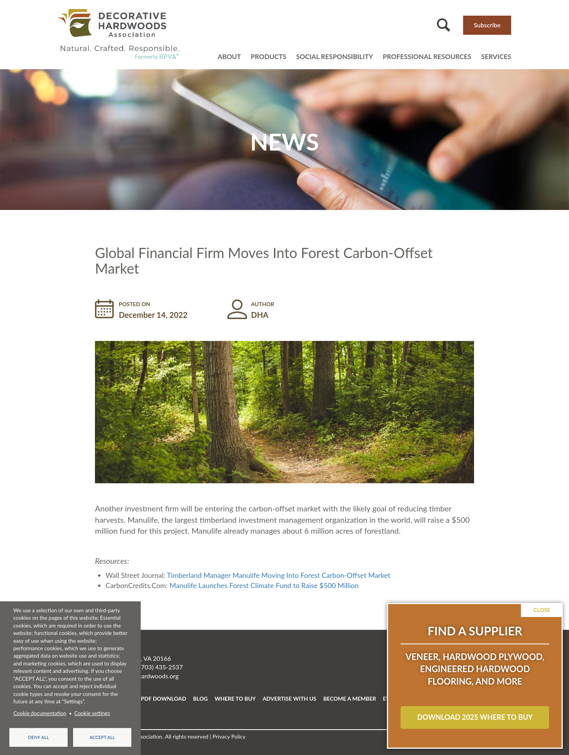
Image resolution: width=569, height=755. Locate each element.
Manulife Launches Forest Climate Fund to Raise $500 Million (264, 585)
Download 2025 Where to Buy (474, 717)
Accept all (102, 737)
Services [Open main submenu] (496, 56)
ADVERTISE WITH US (290, 698)
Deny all (38, 737)
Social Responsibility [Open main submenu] (334, 56)
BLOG (200, 698)
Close (541, 609)
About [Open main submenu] (229, 56)
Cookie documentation (39, 713)
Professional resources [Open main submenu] (427, 56)
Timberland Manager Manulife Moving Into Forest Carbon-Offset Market (278, 575)
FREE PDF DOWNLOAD (156, 698)
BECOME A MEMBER (349, 698)
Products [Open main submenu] (268, 56)
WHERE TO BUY (235, 698)
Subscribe (487, 25)
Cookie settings (92, 713)
